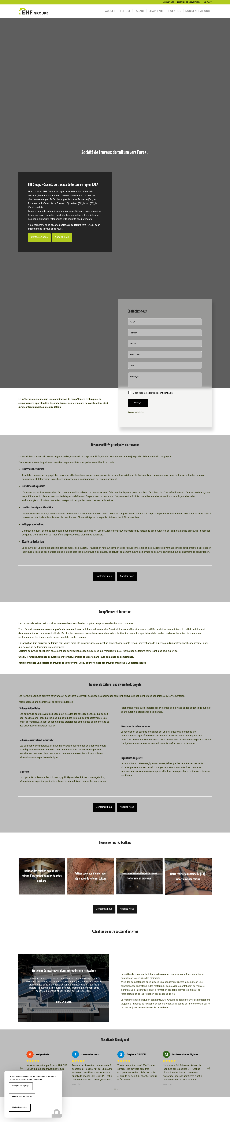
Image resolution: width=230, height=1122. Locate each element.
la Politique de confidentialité (158, 393)
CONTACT (208, 2)
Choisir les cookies (19, 1107)
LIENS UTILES (168, 2)
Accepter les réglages (21, 1086)
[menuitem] (168, 2)
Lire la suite (64, 1002)
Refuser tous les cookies (22, 1096)
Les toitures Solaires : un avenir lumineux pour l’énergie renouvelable (64, 970)
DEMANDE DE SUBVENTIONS (189, 2)
